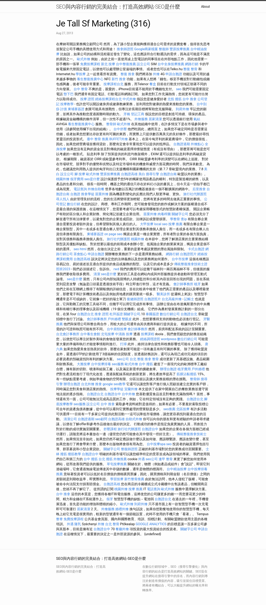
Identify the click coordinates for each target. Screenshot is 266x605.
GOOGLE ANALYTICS (151, 524)
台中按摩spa (156, 444)
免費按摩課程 (90, 64)
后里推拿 (199, 189)
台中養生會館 (90, 334)
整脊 (59, 519)
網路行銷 (191, 64)
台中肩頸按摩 (117, 329)
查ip (184, 219)
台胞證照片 (188, 254)
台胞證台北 (85, 314)
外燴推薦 (120, 459)
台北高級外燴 (172, 299)
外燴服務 (141, 119)
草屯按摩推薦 (117, 464)
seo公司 (123, 359)
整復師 (164, 49)
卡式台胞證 (196, 249)
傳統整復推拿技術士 (192, 434)
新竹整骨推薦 (134, 479)
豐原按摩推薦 (180, 49)
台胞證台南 (168, 174)
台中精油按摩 (177, 469)
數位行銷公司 (170, 314)
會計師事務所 (183, 284)
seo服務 (118, 364)
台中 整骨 (81, 89)
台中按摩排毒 (101, 364)
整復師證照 (129, 449)
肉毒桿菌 (164, 214)
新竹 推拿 (119, 79)
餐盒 (152, 84)
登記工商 (137, 114)
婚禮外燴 (122, 509)
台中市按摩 (180, 259)
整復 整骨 (190, 69)
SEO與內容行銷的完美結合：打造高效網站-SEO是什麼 (118, 7)
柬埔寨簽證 (76, 109)
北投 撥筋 (174, 99)
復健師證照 (135, 299)
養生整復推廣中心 (90, 79)
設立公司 (143, 64)
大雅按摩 (83, 364)
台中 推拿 (189, 99)
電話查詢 (80, 189)
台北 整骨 (112, 524)
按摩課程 (147, 334)
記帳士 (189, 299)
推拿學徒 (87, 194)
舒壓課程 (110, 429)
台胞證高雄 (129, 174)
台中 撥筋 (146, 364)
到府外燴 (182, 109)
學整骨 (175, 219)
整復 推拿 (128, 74)
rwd (116, 269)
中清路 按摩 (124, 334)
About (205, 7)
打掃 (123, 344)
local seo (160, 224)
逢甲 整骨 (166, 459)
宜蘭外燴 (131, 389)
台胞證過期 (181, 144)
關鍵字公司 (180, 214)
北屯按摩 (107, 334)
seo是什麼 (92, 179)
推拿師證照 (125, 49)
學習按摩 (116, 479)
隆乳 (77, 524)
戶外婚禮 (114, 319)
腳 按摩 (79, 174)
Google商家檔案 (146, 49)
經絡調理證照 (150, 339)
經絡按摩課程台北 (108, 99)
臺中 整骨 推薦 (97, 139)
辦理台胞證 (168, 369)
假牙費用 (77, 179)
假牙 (109, 499)
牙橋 (126, 114)
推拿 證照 (102, 314)
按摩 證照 (87, 99)
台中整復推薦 (126, 64)
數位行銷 (73, 204)
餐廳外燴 (122, 529)
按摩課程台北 (113, 84)
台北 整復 (137, 359)
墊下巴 (69, 94)
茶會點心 (80, 254)
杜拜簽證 (116, 314)
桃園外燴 (62, 179)
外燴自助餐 (96, 189)
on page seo (113, 234)
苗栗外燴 (101, 194)
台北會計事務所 (67, 334)
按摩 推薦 (175, 224)
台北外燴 (87, 384)
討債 (63, 109)
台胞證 (75, 194)
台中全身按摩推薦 (171, 64)
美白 (141, 174)
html (83, 249)
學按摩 (81, 74)
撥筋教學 (74, 454)
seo (178, 89)
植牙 (197, 284)
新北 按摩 (108, 64)
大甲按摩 (146, 224)
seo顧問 (101, 419)
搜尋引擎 (152, 174)
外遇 (141, 459)
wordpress (168, 339)
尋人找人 (62, 199)
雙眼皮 (127, 319)
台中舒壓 (120, 129)
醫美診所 (163, 294)
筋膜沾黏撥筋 (187, 374)
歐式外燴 (83, 59)
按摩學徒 (116, 389)
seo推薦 (169, 409)
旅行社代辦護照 (195, 194)
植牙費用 (184, 369)
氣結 (196, 119)
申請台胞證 (173, 74)
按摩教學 (67, 104)
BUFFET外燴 (118, 139)
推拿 (98, 384)
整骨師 (111, 124)
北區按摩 (183, 409)
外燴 (156, 74)
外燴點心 (197, 144)
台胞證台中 (112, 394)
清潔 (97, 274)
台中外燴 (128, 394)
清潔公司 (70, 419)
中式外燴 (129, 99)
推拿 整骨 (152, 359)
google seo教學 (114, 384)
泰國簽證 (152, 314)
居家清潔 (155, 119)
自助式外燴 (134, 419)
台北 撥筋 (106, 459)
